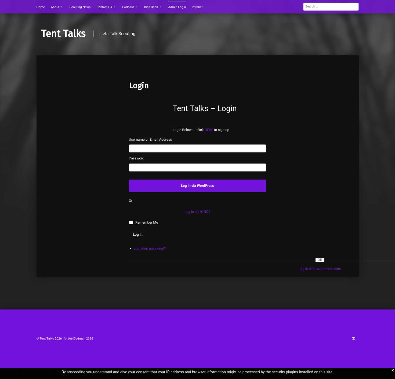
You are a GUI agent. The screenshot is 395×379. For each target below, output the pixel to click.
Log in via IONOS (197, 212)
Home (41, 7)
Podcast (128, 7)
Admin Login (177, 7)
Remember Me (146, 222)
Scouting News (80, 7)
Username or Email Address (150, 139)
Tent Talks (63, 34)
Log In (138, 234)
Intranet (197, 7)
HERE (209, 130)
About (55, 7)
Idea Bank (151, 7)
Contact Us (104, 7)
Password (136, 158)
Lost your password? (150, 248)
